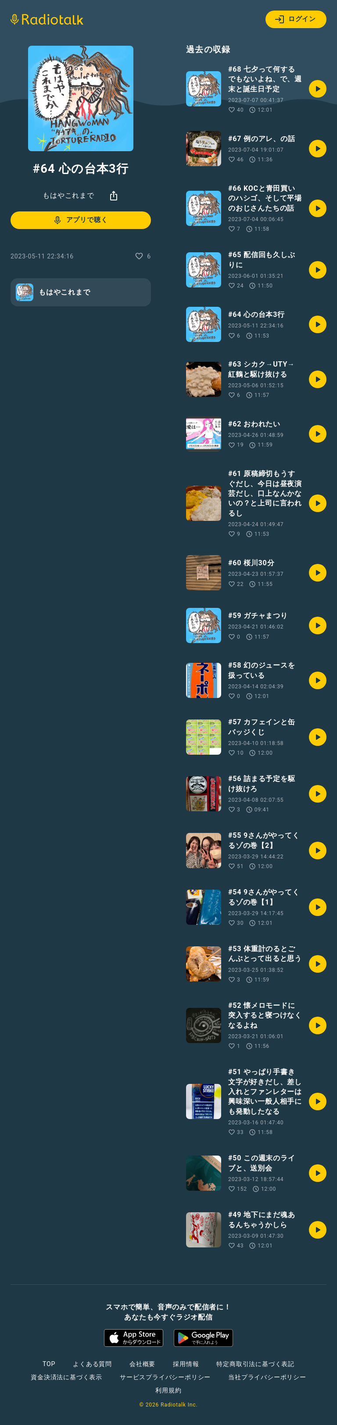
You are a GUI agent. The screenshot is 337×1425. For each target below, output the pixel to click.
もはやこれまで (68, 195)
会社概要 (142, 1363)
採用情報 (186, 1363)
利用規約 (168, 1390)
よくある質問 (92, 1363)
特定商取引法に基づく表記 (255, 1363)
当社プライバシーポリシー (267, 1377)
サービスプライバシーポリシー (165, 1377)
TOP (49, 1363)
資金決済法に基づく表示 (66, 1377)
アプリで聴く (80, 220)
